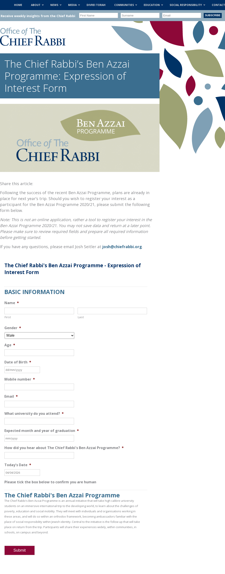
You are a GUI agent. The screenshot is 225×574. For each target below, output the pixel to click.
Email (11, 396)
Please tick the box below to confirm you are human (50, 482)
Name (11, 303)
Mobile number (19, 379)
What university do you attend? (34, 413)
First (8, 317)
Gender (12, 328)
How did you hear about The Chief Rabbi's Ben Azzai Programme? (64, 448)
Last (81, 317)
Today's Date (17, 465)
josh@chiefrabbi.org (122, 246)
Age (9, 345)
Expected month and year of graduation (41, 430)
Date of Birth (17, 362)
